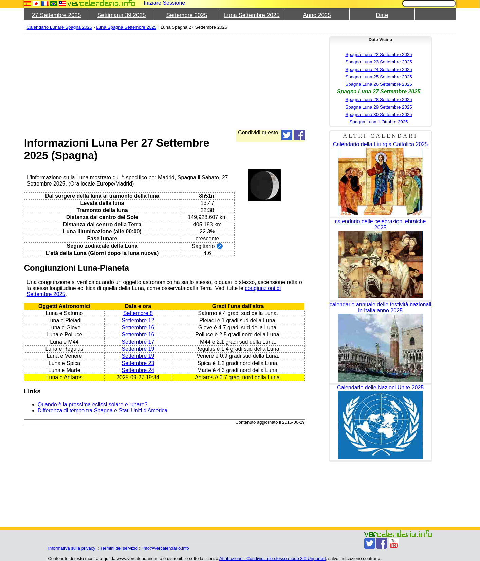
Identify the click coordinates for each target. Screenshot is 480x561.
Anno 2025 (317, 15)
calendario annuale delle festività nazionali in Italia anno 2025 (380, 307)
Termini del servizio (119, 548)
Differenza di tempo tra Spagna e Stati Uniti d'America (103, 410)
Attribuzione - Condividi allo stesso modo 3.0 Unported (272, 558)
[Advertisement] (227, 82)
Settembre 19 (138, 349)
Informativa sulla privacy (71, 548)
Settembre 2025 (186, 15)
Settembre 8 (138, 313)
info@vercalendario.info (166, 548)
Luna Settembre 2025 (252, 15)
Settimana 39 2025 (121, 15)
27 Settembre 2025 (56, 15)
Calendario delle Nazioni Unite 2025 (380, 387)
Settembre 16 (138, 327)
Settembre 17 (138, 342)
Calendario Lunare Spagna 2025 (59, 27)
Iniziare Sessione (164, 3)
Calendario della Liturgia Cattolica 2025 (380, 144)
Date (382, 15)
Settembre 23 (138, 363)
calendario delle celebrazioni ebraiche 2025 (380, 224)
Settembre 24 (138, 370)
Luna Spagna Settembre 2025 (126, 27)
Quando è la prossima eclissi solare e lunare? (93, 404)
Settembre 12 (138, 320)
